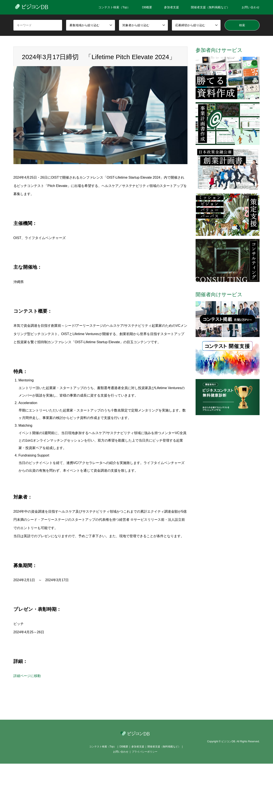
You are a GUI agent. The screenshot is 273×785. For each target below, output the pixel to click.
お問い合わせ (251, 7)
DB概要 (147, 7)
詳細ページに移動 (27, 676)
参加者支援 (171, 7)
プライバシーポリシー (144, 751)
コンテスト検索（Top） (114, 7)
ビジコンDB (228, 741)
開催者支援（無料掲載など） (210, 7)
